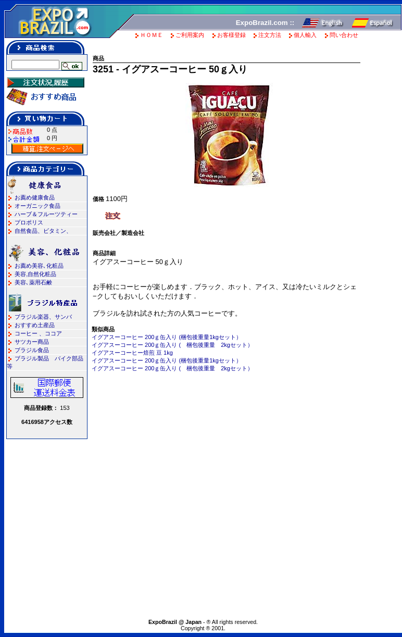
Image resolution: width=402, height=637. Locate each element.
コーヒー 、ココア (38, 333)
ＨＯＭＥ (151, 35)
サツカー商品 (32, 342)
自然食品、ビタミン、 (43, 231)
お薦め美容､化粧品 (39, 266)
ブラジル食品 (32, 350)
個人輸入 (305, 35)
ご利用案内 (189, 35)
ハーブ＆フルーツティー (46, 214)
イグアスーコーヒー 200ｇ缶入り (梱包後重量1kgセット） (167, 337)
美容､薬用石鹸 (33, 282)
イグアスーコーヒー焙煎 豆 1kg (132, 352)
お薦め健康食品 (35, 197)
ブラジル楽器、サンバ (43, 317)
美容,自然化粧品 (35, 274)
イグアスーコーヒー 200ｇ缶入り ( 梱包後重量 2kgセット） (172, 345)
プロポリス (29, 222)
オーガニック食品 (37, 206)
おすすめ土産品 (35, 325)
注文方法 (269, 35)
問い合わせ (344, 35)
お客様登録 (231, 35)
